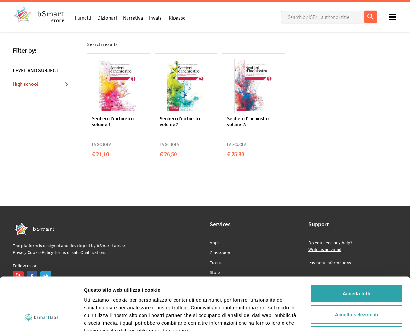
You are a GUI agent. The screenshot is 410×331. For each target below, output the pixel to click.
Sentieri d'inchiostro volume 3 (237, 122)
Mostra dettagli (337, 318)
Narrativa (133, 17)
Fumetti (83, 17)
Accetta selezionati (356, 268)
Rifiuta (356, 289)
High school (25, 84)
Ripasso (177, 17)
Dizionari (107, 17)
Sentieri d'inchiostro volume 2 (175, 122)
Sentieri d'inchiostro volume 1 (113, 122)
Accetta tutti (357, 247)
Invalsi (156, 17)
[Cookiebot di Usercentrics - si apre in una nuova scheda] (41, 318)
